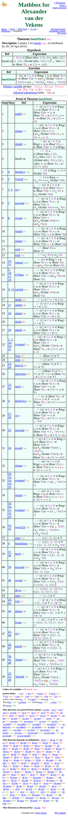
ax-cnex (14, 721)
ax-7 (52, 712)
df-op (5, 760)
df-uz (12, 794)
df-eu (37, 745)
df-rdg (15, 783)
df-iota (51, 771)
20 (9, 329)
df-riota (13, 777)
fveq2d (19, 179)
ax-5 (33, 712)
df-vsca (55, 797)
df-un (24, 754)
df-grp (46, 800)
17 (9, 305)
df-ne (37, 748)
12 (9, 260)
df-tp (57, 757)
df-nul (6, 757)
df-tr (14, 763)
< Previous (59, 2)
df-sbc (49, 751)
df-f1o (53, 774)
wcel (53, 693)
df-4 (22, 792)
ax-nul (25, 718)
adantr (18, 305)
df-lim (28, 771)
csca (40, 702)
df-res (34, 768)
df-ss (44, 754)
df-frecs (37, 780)
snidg (18, 299)
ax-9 (11, 715)
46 (9, 635)
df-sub (29, 789)
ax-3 (5, 712)
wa (29, 693)
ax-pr (48, 718)
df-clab (48, 745)
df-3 (12, 792)
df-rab (28, 751)
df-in (34, 754)
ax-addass (21, 727)
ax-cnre (18, 732)
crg (9, 705)
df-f (23, 774)
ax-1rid (30, 730)
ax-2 (61, 709)
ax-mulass (37, 727)
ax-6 (43, 712)
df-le (17, 789)
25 (9, 384)
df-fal (45, 742)
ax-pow (37, 718)
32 (9, 477)
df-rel (37, 766)
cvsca (53, 702)
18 (9, 313)
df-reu (17, 751)
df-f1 (32, 774)
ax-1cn (42, 721)
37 (9, 552)
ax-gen (13, 712)
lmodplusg (21, 543)
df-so (57, 763)
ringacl (19, 262)
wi (21, 693)
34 (9, 506)
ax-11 (32, 715)
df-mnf (42, 786)
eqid (17, 249)
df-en (46, 783)
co (21, 699)
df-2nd (25, 780)
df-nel (48, 748)
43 (9, 602)
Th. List (33, 29)
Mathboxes (5, 31)
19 (9, 346)
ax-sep (14, 718)
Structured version (58, 29)
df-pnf (30, 786)
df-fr (5, 766)
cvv (6, 696)
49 (9, 679)
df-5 (32, 792)
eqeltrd (19, 289)
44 (9, 611)
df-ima (45, 768)
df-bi (43, 740)
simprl (18, 231)
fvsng (18, 622)
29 (9, 430)
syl (16, 189)
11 (9, 276)
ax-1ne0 (17, 730)
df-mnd (33, 800)
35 (9, 528)
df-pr (47, 757)
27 (9, 413)
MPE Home (22, 29)
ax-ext (54, 715)
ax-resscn (28, 721)
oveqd (18, 218)
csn (27, 696)
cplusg (23, 702)
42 (9, 644)
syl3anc (19, 274)
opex (18, 595)
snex (17, 359)
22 (9, 673)
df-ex (55, 742)
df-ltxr (6, 789)
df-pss (55, 754)
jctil (17, 601)
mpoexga (20, 373)
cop (46, 696)
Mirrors (4, 29)
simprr (19, 131)
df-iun (28, 760)
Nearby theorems (60, 8)
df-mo (26, 745)
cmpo (33, 699)
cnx (46, 699)
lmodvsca (20, 400)
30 (9, 448)
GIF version (62, 33)
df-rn (23, 768)
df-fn (13, 774)
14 (9, 279)
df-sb (15, 745)
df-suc (39, 771)
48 (9, 662)
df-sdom (7, 786)
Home (12, 29)
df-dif (14, 754)
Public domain (41, 813)
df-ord (6, 771)
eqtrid (18, 646)
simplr (18, 144)
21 (9, 349)
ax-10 (21, 715)
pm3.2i (19, 365)
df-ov (18, 590)
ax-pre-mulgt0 (24, 735)
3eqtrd (18, 659)
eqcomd (19, 203)
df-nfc (26, 748)
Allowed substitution (25, 92)
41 (9, 659)
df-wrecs (50, 780)
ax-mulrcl (51, 724)
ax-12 (43, 715)
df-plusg (29, 797)
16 (9, 342)
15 (12, 289)
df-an (52, 740)
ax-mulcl (36, 724)
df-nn (53, 789)
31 (9, 676)
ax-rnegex (45, 730)
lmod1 (37, 43)
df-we (15, 766)
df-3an (23, 742)
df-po (46, 763)
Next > (63, 5)
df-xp (26, 766)
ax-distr (51, 727)
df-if (16, 757)
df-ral (58, 748)
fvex (17, 355)
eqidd (18, 113)
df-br (38, 760)
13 (9, 264)
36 (9, 656)
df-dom (57, 783)
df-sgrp (20, 800)
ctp (37, 696)
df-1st (13, 780)
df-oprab (37, 777)
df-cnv (48, 766)
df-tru (34, 742)
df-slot (49, 794)
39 (9, 567)
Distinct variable (12, 86)
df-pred (57, 768)
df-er (36, 783)
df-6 (43, 792)
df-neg (41, 789)
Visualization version (57, 31)
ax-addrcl (21, 724)
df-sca (43, 797)
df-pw (27, 757)
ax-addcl (7, 724)
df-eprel (35, 763)
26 (9, 388)
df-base (15, 797)
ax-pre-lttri (33, 732)
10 (9, 273)
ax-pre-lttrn (49, 732)
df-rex (6, 751)
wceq (40, 693)
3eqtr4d (19, 676)
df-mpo (49, 777)
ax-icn (55, 721)
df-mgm (7, 800)
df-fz (23, 794)
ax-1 (54, 709)
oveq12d (20, 527)
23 (9, 363)
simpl (18, 321)
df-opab (49, 760)
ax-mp (46, 709)
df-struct (36, 794)
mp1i (18, 386)
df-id (23, 763)
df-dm (13, 768)
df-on (17, 771)
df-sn (37, 757)
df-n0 (53, 792)
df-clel (15, 748)
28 (9, 417)
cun (18, 696)
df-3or (12, 742)
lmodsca (20, 171)
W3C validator (60, 813)
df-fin (19, 786)
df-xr (54, 786)
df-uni (16, 760)
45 (9, 632)
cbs (9, 702)
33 (9, 525)
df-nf (5, 745)
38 (9, 555)
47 (9, 647)
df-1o (25, 783)
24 (9, 367)
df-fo (42, 774)
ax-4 (24, 712)
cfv (55, 696)
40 (9, 580)
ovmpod (19, 344)
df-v (39, 751)
